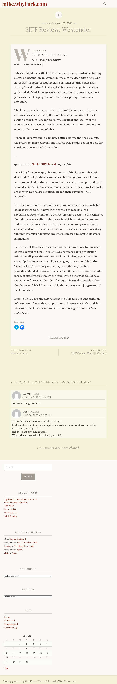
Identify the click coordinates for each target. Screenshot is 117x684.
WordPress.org (10, 627)
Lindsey (7, 546)
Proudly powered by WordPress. (20, 681)
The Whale (9, 505)
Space (19, 549)
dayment (28, 394)
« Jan (6, 668)
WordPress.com (66, 681)
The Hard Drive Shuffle (27, 542)
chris (6, 553)
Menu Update (10, 509)
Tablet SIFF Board (44, 164)
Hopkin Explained (18, 539)
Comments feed (11, 624)
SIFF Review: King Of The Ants (82, 352)
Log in (7, 617)
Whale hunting (10, 516)
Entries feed (9, 620)
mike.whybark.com (24, 3)
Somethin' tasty (34, 352)
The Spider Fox (11, 513)
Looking (64, 337)
